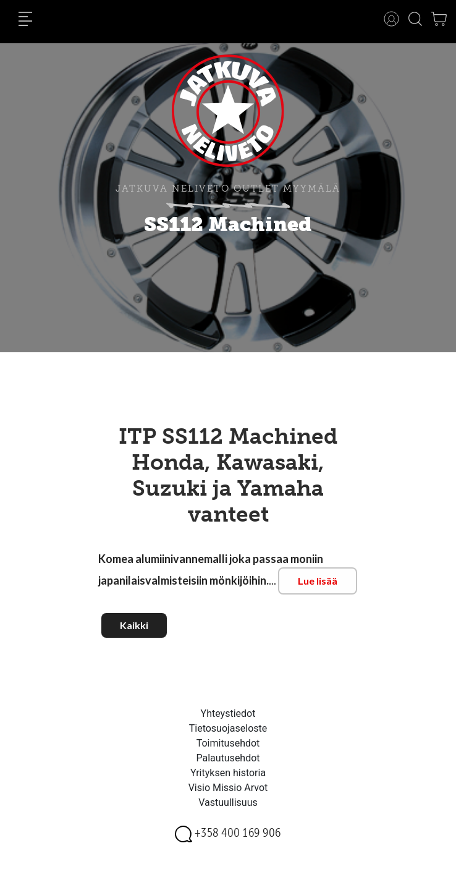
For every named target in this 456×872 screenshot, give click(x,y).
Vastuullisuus (228, 802)
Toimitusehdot (228, 743)
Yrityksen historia (228, 773)
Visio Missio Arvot (228, 788)
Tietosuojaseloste (228, 728)
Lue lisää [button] (317, 580)
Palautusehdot (228, 758)
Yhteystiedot (228, 713)
